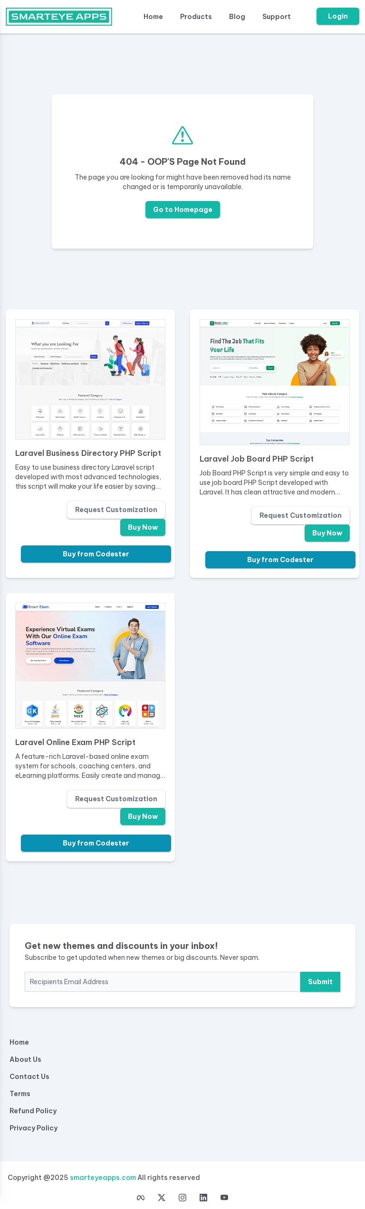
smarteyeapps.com (103, 1177)
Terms (20, 1093)
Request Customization (116, 509)
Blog (237, 16)
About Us (25, 1059)
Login (338, 16)
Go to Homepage (182, 209)
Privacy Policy (34, 1128)
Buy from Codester (96, 554)
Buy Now (143, 527)
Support (276, 16)
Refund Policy (33, 1111)
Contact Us (29, 1076)
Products (196, 16)
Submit (320, 981)
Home (153, 16)
